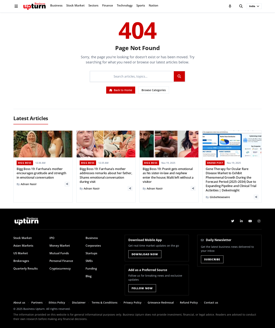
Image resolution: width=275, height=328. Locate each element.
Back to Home (120, 90)
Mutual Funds (59, 253)
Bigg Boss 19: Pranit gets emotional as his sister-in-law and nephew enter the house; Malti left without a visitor (168, 175)
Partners (37, 302)
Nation (153, 5)
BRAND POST (215, 162)
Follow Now (142, 288)
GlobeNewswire (220, 197)
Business (56, 5)
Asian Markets (23, 245)
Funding (91, 268)
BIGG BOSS (25, 162)
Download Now (145, 254)
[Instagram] (259, 221)
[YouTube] (250, 221)
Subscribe (212, 259)
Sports (140, 5)
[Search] (241, 6)
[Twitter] (232, 221)
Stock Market (75, 5)
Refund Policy (189, 302)
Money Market (59, 245)
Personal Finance (61, 261)
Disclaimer (79, 302)
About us (19, 302)
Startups (91, 253)
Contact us (211, 302)
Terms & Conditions (104, 302)
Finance (107, 5)
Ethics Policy (57, 302)
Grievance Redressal (161, 302)
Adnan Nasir (29, 184)
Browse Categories (154, 90)
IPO (51, 238)
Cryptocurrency (60, 268)
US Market (20, 253)
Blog (88, 276)
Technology (125, 5)
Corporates (93, 245)
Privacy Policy (133, 302)
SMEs (89, 261)
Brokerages (21, 261)
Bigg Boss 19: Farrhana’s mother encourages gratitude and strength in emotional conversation (41, 173)
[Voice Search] (230, 6)
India (254, 6)
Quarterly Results (25, 268)
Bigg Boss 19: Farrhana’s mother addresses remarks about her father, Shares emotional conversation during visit (106, 175)
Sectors (93, 5)
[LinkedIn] (241, 221)
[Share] (67, 184)
